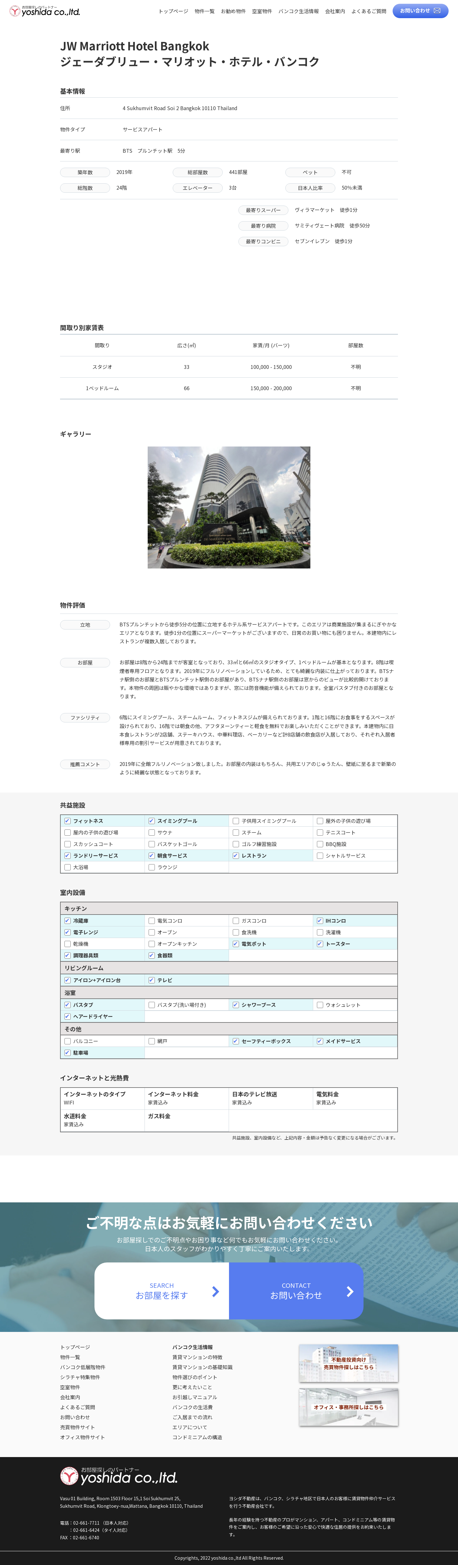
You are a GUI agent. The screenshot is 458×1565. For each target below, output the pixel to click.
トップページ (173, 11)
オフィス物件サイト (82, 1437)
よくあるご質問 (368, 11)
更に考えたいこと (192, 1386)
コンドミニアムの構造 (197, 1437)
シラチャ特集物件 (80, 1376)
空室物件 (262, 11)
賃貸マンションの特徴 (197, 1356)
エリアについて (189, 1427)
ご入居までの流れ (192, 1417)
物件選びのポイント (194, 1376)
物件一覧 (205, 11)
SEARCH (161, 1291)
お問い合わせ (415, 10)
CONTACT (296, 1291)
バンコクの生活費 (192, 1407)
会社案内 (335, 11)
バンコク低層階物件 (82, 1366)
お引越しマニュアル (194, 1396)
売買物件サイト (77, 1427)
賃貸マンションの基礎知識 (202, 1366)
